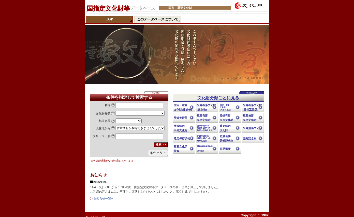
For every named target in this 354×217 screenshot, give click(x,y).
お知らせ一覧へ (103, 198)
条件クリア (158, 153)
